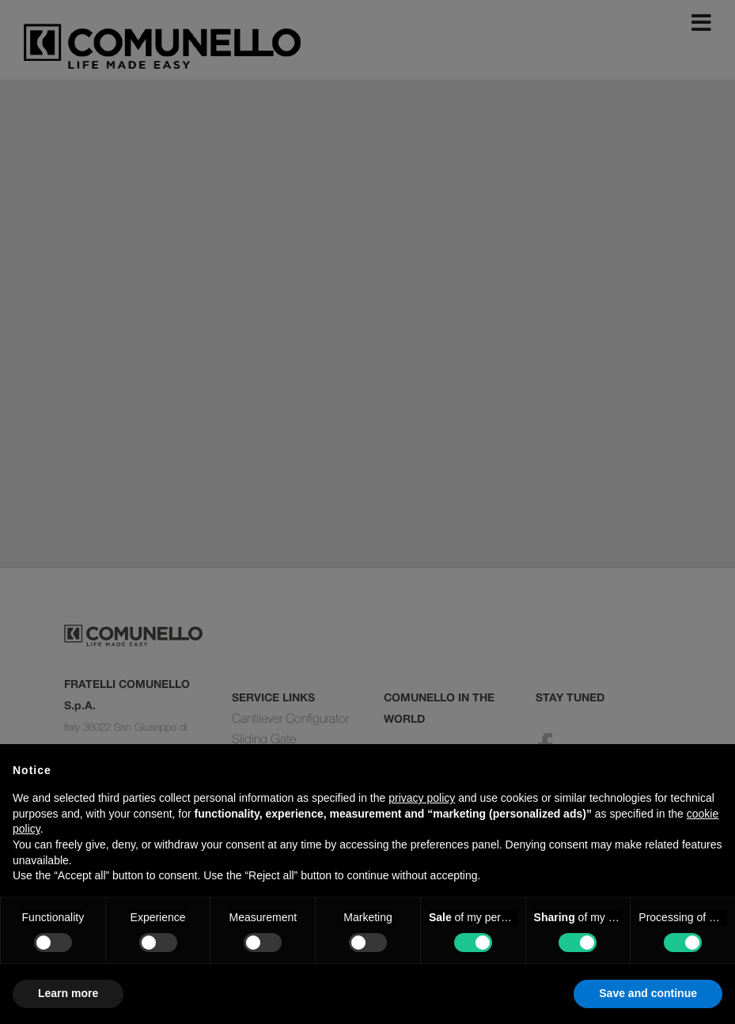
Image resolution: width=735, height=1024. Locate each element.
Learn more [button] (68, 993)
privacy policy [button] (421, 798)
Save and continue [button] (648, 993)
